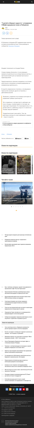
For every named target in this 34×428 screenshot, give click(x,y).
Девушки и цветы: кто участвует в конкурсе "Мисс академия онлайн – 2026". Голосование (18, 337)
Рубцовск (9, 134)
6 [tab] (22, 206)
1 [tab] (11, 206)
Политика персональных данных (11, 420)
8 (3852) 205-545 (7, 411)
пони (2, 134)
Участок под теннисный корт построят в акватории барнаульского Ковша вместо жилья (18, 308)
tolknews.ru (7, 399)
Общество (7, 29)
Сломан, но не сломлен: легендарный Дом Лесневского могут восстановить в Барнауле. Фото (18, 365)
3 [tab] (16, 206)
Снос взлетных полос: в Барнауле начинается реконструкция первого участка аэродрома (17, 327)
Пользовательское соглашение (11, 422)
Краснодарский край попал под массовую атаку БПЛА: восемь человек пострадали (17, 297)
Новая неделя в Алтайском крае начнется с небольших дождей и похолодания (16, 360)
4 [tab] (18, 206)
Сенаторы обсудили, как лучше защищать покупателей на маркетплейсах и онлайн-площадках (16, 303)
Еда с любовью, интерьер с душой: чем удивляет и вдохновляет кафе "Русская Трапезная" (18, 287)
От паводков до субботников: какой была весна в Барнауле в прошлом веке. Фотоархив (18, 356)
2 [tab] (13, 206)
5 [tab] (20, 206)
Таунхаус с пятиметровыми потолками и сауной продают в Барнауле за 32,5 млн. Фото (18, 346)
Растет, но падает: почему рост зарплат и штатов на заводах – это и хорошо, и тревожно (18, 332)
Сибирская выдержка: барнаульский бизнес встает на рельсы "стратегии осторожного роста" (18, 317)
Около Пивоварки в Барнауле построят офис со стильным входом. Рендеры (17, 342)
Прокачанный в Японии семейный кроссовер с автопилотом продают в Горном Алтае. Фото (17, 292)
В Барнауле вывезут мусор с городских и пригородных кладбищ (15, 240)
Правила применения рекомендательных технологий (16, 424)
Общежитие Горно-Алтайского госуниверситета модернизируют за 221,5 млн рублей (17, 312)
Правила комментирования (10, 423)
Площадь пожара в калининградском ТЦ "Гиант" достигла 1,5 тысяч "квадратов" (18, 375)
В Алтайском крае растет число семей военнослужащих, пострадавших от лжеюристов (18, 379)
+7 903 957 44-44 (7, 407)
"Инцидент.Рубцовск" (14, 46)
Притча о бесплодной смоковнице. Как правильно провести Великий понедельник (18, 351)
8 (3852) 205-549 (7, 413)
